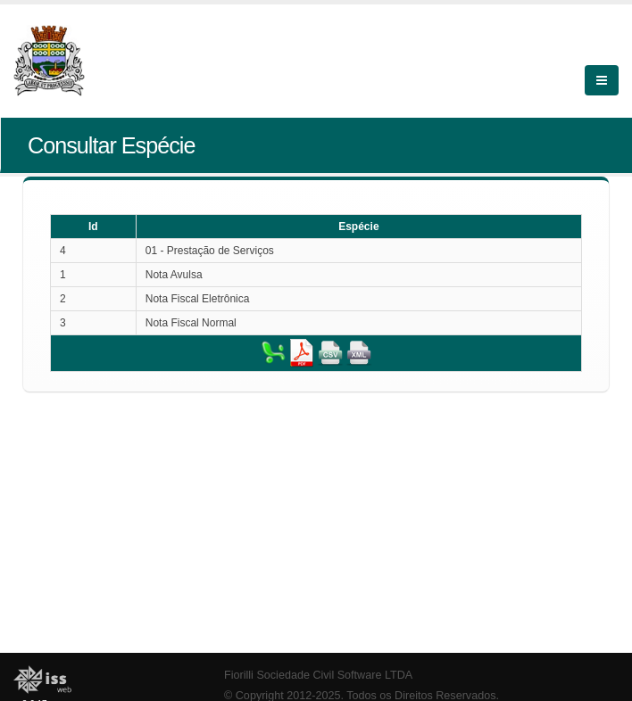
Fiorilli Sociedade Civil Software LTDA (318, 675)
